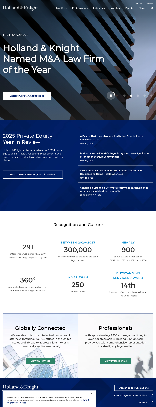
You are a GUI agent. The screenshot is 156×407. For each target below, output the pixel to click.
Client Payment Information (130, 395)
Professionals (80, 8)
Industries (99, 8)
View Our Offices (40, 361)
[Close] (91, 400)
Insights (115, 8)
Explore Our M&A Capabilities (27, 95)
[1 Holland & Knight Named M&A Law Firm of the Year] (131, 95)
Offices (138, 3)
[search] (152, 8)
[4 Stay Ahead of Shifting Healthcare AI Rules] (151, 95)
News (142, 8)
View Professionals (116, 361)
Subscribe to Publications (134, 388)
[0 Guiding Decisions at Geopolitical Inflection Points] (124, 95)
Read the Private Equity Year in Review (33, 174)
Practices (61, 8)
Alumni (142, 402)
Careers (149, 3)
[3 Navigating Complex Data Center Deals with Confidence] (144, 95)
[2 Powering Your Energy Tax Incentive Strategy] (138, 95)
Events (129, 8)
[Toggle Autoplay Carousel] (111, 95)
